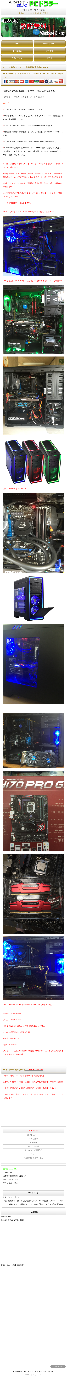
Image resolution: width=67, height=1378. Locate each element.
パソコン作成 (33, 1146)
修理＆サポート (49, 44)
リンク (33, 1154)
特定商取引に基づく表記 (33, 1158)
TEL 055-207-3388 (33, 10)
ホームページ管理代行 (33, 1150)
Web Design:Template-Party (33, 1374)
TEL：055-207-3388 (10, 1180)
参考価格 (49, 51)
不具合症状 (17, 51)
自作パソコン (17, 58)
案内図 (49, 58)
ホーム (17, 44)
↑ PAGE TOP (58, 1366)
